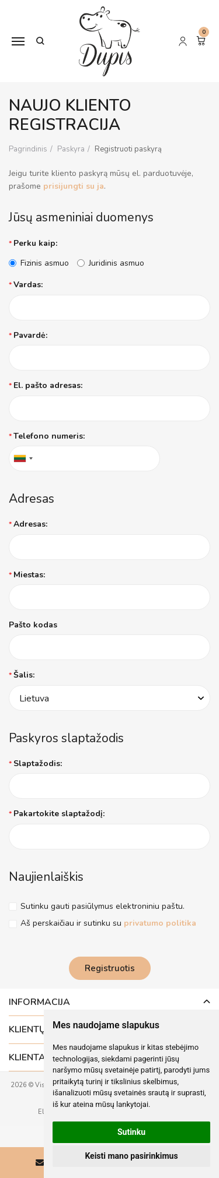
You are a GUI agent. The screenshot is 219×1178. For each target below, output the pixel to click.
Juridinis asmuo (110, 263)
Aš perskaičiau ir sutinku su (108, 923)
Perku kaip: (35, 243)
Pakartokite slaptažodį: (59, 813)
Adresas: (30, 524)
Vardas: (28, 284)
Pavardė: (30, 335)
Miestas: (29, 574)
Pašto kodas (33, 624)
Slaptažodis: (37, 763)
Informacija (39, 1002)
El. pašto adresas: (47, 385)
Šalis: (23, 674)
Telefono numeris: (49, 436)
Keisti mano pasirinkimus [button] (131, 1156)
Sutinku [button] (131, 1132)
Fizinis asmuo (39, 263)
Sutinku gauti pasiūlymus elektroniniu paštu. (102, 906)
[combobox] (22, 458)
